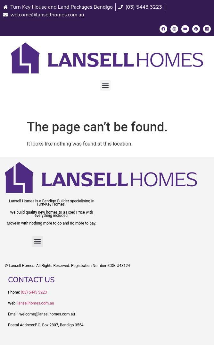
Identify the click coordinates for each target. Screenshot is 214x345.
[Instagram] (174, 29)
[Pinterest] (196, 29)
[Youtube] (185, 29)
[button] (105, 85)
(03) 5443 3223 (34, 292)
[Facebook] (163, 29)
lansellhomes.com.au (35, 303)
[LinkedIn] (207, 29)
